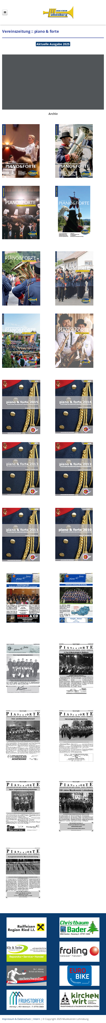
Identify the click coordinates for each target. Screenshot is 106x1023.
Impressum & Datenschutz (16, 1018)
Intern (36, 1018)
